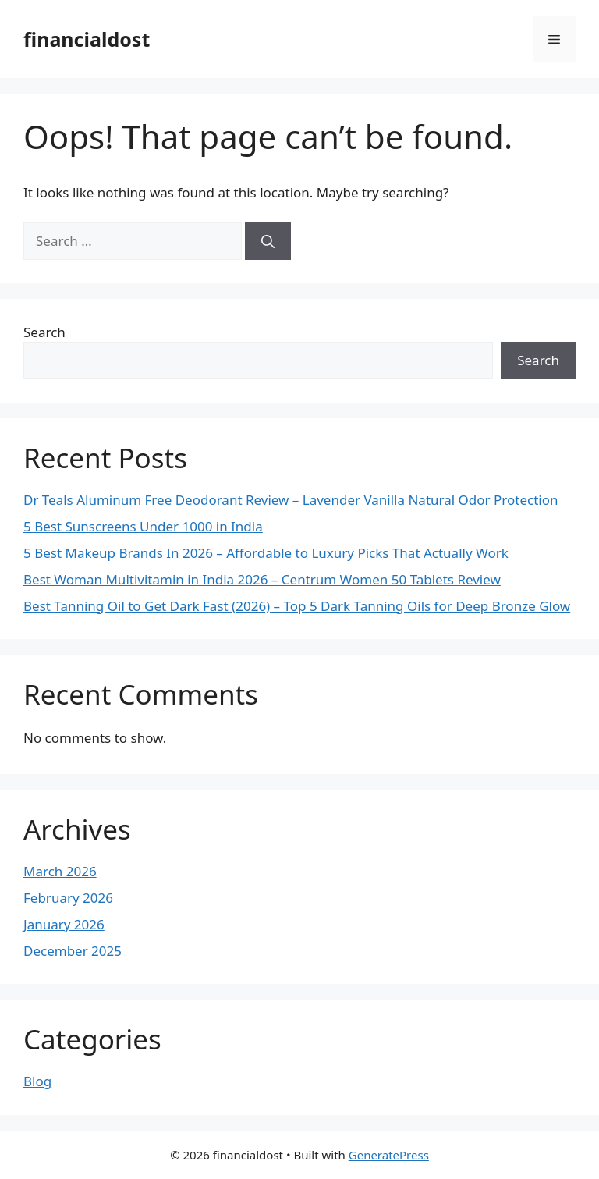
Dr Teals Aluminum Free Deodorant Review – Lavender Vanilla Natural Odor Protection (290, 500)
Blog (37, 1081)
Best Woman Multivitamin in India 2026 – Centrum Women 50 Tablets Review (262, 579)
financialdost (86, 39)
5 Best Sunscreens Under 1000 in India (143, 526)
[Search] (268, 241)
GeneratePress (389, 1155)
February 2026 (68, 898)
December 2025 (72, 951)
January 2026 (64, 924)
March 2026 (60, 871)
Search (44, 332)
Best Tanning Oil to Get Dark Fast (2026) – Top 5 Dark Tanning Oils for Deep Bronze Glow (296, 606)
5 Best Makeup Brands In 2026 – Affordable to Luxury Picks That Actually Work (266, 553)
